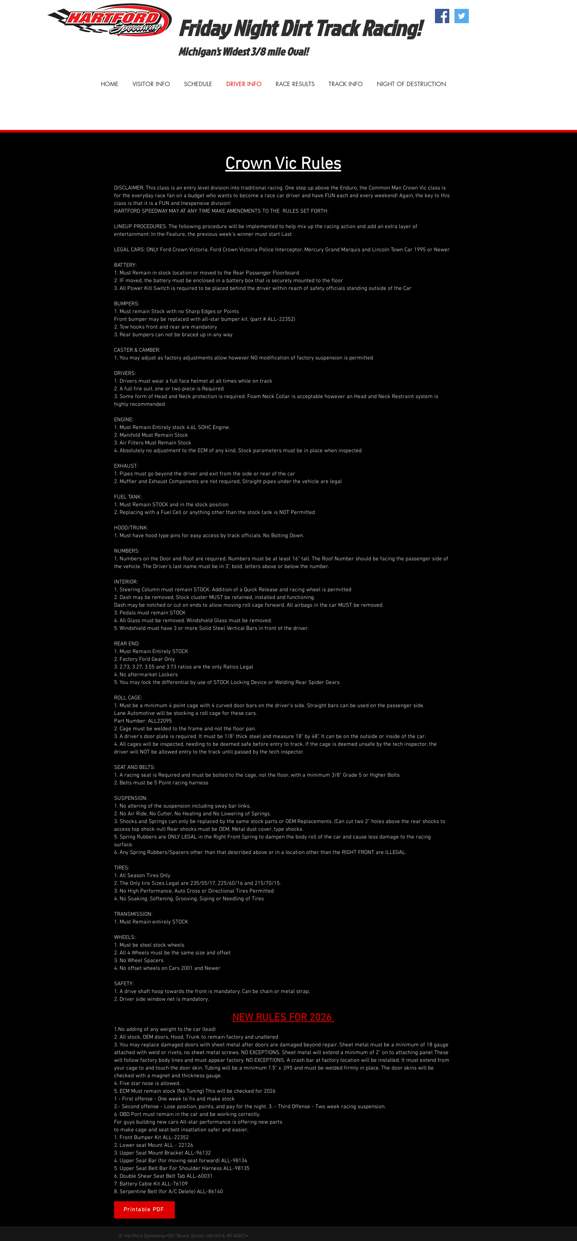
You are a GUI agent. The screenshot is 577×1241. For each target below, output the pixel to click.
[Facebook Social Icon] (442, 16)
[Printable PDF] (144, 1210)
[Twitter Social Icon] (461, 16)
